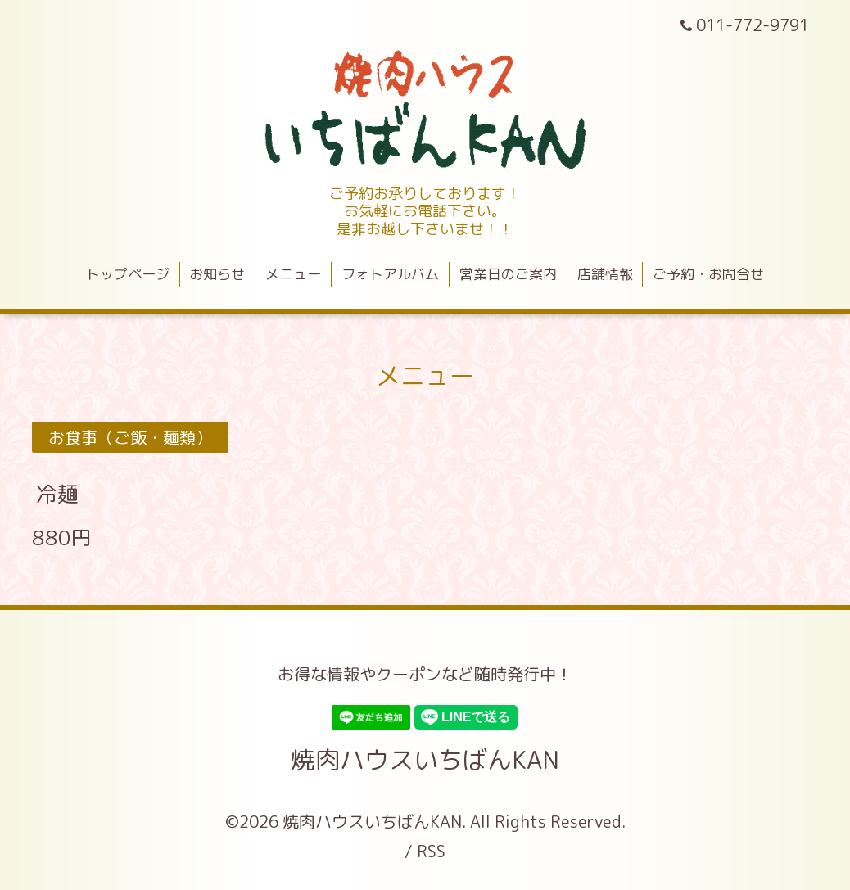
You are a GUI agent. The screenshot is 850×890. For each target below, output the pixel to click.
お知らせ (217, 273)
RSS (431, 850)
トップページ (128, 273)
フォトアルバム (390, 273)
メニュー (293, 273)
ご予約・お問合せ (708, 273)
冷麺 (57, 493)
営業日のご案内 (508, 273)
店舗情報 (605, 273)
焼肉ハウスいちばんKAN (425, 760)
